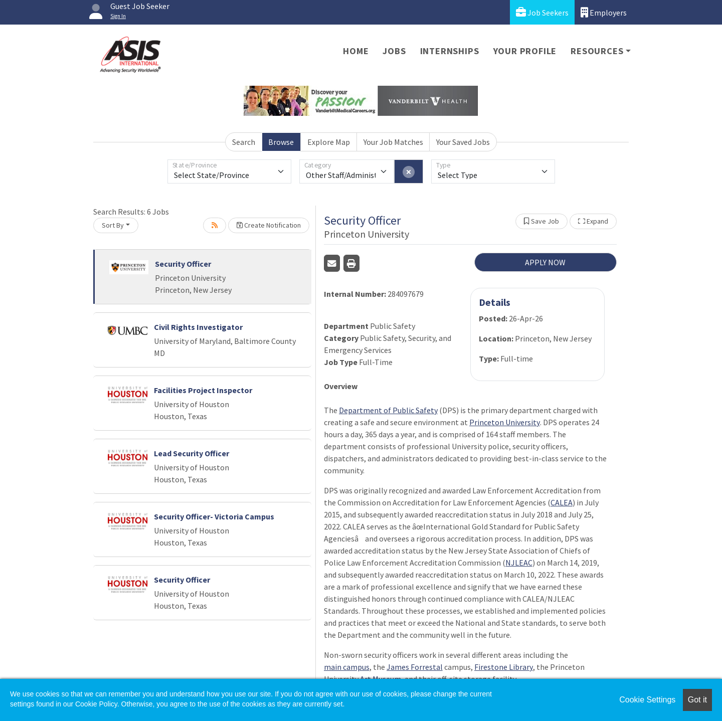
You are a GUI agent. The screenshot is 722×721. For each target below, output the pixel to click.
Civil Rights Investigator (198, 327)
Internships (449, 51)
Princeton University (504, 422)
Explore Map (328, 142)
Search (243, 142)
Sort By (113, 225)
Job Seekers (542, 12)
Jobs (394, 51)
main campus (347, 667)
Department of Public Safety (388, 410)
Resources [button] (597, 51)
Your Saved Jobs (463, 142)
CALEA (562, 502)
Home (356, 51)
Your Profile (525, 51)
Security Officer (183, 264)
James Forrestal (415, 667)
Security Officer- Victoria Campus (214, 516)
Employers (604, 12)
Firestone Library (503, 667)
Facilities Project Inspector (203, 390)
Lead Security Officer (191, 453)
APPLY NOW (545, 262)
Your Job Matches (393, 142)
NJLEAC (518, 563)
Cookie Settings (647, 699)
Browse (281, 142)
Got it (697, 699)
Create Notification (269, 225)
